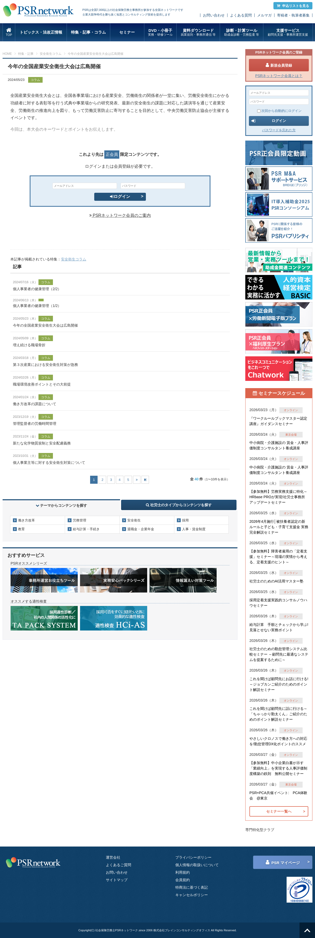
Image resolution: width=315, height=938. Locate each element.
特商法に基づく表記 (191, 887)
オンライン (291, 410)
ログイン (120, 196)
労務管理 (79, 520)
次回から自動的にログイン (279, 111)
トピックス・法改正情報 (41, 32)
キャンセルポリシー (191, 895)
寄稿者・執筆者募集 (293, 15)
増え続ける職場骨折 (29, 345)
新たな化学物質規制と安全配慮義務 (42, 443)
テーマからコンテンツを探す (61, 505)
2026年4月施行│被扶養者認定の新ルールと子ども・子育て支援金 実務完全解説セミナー (278, 526)
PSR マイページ (283, 862)
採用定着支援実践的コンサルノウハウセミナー (278, 603)
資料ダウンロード (198, 32)
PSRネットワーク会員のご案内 (120, 215)
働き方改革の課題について (34, 404)
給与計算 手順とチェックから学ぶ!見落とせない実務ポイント (278, 627)
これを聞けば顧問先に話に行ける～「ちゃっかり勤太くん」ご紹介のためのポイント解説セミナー (278, 713)
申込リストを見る (293, 6)
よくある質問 (241, 15)
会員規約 (182, 880)
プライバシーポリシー (193, 857)
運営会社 (113, 857)
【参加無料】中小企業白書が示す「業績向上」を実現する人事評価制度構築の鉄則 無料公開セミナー (278, 768)
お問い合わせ (214, 15)
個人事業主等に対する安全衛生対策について (49, 462)
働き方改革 (26, 520)
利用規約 (182, 872)
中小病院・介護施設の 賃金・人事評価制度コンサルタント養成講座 (278, 445)
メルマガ (264, 15)
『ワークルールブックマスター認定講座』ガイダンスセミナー (278, 421)
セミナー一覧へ (279, 811)
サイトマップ (117, 880)
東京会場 (291, 434)
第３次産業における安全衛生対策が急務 (45, 365)
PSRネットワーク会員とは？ (279, 76)
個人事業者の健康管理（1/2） (37, 306)
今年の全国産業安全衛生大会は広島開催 (45, 325)
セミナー (127, 32)
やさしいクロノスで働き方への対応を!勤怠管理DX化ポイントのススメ (278, 741)
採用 (185, 520)
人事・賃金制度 (194, 529)
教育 (21, 529)
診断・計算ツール (242, 32)
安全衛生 (134, 520)
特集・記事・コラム (88, 32)
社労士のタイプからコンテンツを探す (179, 505)
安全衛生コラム (50, 54)
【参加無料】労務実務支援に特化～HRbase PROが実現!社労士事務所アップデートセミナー (278, 496)
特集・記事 (26, 54)
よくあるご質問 (118, 865)
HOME (7, 54)
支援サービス (288, 32)
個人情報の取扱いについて (197, 865)
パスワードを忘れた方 (279, 130)
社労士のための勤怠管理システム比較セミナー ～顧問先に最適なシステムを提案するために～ (278, 654)
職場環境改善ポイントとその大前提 (42, 384)
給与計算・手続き (86, 529)
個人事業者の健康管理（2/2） (37, 289)
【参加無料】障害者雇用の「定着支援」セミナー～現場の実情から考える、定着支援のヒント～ (278, 556)
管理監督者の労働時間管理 (34, 423)
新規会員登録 (279, 65)
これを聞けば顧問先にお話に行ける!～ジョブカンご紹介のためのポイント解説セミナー (278, 684)
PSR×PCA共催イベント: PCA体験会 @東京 (278, 795)
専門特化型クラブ (259, 830)
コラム (35, 80)
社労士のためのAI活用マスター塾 (276, 581)
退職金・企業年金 (140, 529)
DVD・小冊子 (160, 32)
